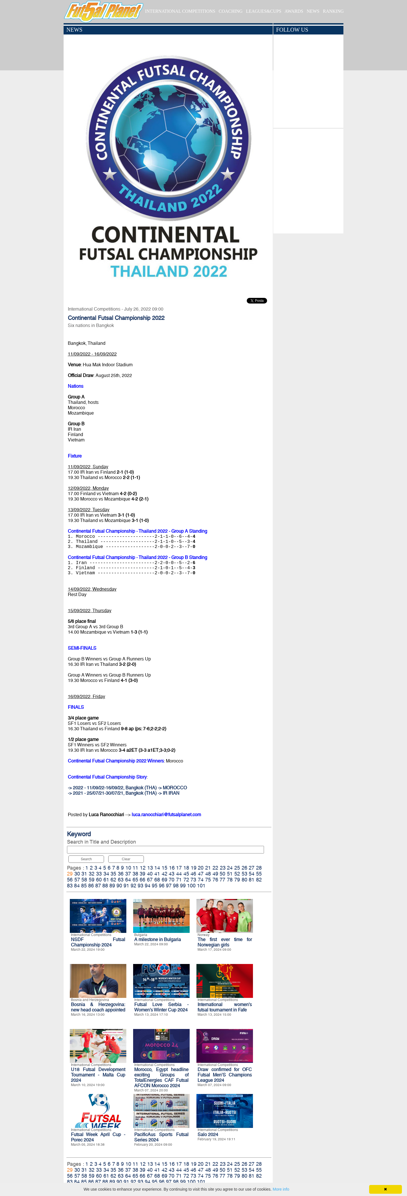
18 (186, 868)
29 (70, 874)
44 (179, 874)
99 (183, 886)
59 (91, 880)
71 (179, 880)
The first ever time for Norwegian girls (225, 942)
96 (161, 886)
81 (251, 880)
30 (77, 874)
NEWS (313, 11)
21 (208, 868)
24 (230, 868)
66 (142, 880)
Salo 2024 (208, 1134)
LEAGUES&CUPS (263, 11)
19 (193, 868)
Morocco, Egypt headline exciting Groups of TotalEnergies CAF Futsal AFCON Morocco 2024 (161, 1077)
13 (150, 868)
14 (157, 868)
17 (179, 868)
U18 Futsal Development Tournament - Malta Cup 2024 (98, 1075)
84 (77, 886)
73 (193, 880)
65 (135, 880)
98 (176, 886)
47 (201, 874)
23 (223, 868)
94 (147, 886)
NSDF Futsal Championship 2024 (98, 942)
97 (169, 886)
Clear (126, 859)
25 (237, 868)
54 (251, 874)
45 (186, 874)
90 (119, 886)
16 (172, 868)
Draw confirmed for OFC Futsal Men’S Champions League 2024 (225, 1075)
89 (112, 886)
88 (105, 886)
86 (91, 886)
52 (237, 874)
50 (222, 874)
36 (121, 874)
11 (135, 868)
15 (164, 868)
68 (157, 880)
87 (98, 886)
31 (84, 874)
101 (201, 886)
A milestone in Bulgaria (157, 939)
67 (150, 880)
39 (142, 874)
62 (113, 880)
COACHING (231, 11)
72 (186, 880)
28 (259, 868)
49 (215, 874)
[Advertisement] (308, 180)
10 (128, 868)
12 (143, 868)
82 (259, 880)
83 (70, 886)
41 (157, 874)
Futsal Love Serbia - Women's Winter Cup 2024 (161, 1007)
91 (126, 886)
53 (244, 874)
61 (106, 880)
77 (222, 880)
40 (150, 874)
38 (135, 874)
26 (244, 868)
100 (191, 886)
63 (121, 880)
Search (86, 859)
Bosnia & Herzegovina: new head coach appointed (98, 1007)
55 (259, 874)
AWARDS (294, 11)
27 (251, 868)
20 (201, 868)
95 (154, 886)
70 (171, 880)
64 (128, 880)
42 (164, 874)
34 (106, 874)
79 (237, 880)
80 (244, 880)
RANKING (333, 11)
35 (113, 874)
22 (215, 868)
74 (201, 880)
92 (133, 886)
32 (91, 874)
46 (193, 874)
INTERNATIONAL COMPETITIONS (180, 11)
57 (77, 880)
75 (208, 880)
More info (281, 1189)
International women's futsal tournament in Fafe (225, 1007)
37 (128, 874)
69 (164, 880)
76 (215, 880)
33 (99, 874)
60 (99, 880)
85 (84, 886)
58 (84, 880)
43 (171, 874)
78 (230, 880)
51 (230, 874)
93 (140, 886)
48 (208, 874)
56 (70, 880)
